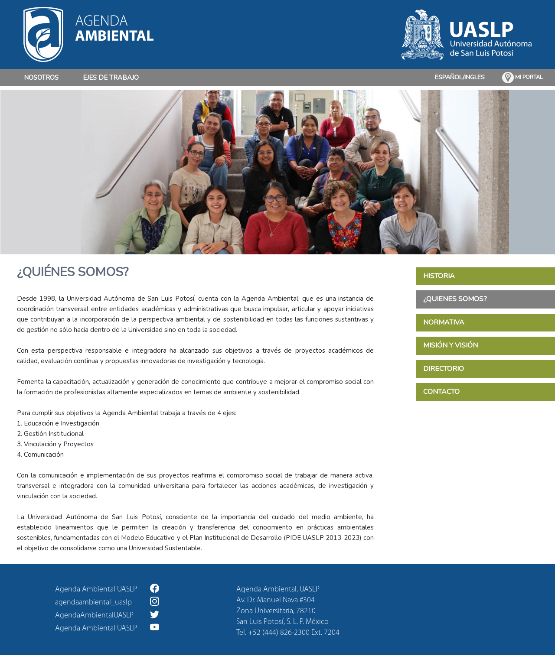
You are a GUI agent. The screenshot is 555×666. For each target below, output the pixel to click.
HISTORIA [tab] (439, 276)
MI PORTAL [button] (522, 77)
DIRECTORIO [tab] (443, 369)
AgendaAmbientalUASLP (107, 615)
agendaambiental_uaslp (107, 602)
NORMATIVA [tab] (443, 322)
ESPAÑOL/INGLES (460, 77)
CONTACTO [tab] (441, 391)
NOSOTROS (41, 77)
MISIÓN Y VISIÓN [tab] (450, 345)
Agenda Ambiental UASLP (107, 589)
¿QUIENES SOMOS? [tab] (455, 299)
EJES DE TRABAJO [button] (111, 77)
